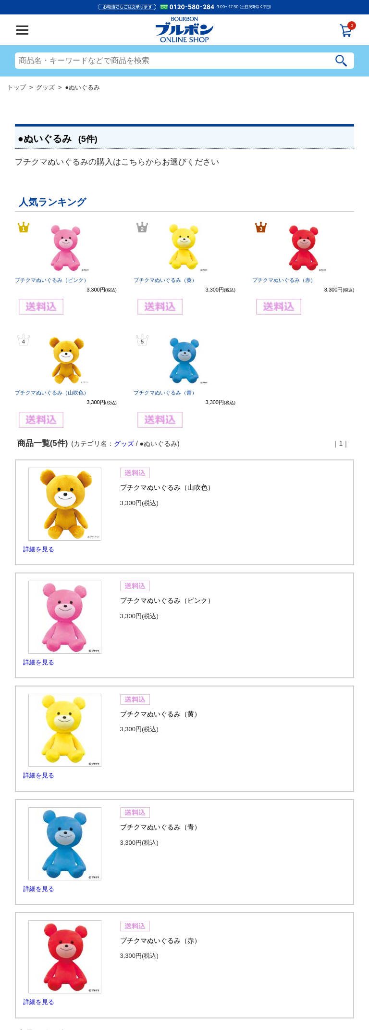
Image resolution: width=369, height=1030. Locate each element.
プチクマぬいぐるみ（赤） (284, 280)
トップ (16, 87)
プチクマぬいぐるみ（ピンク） (52, 280)
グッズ (45, 87)
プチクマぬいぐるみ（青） (165, 392)
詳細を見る (38, 549)
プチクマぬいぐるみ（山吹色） (52, 392)
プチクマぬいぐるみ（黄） (165, 280)
